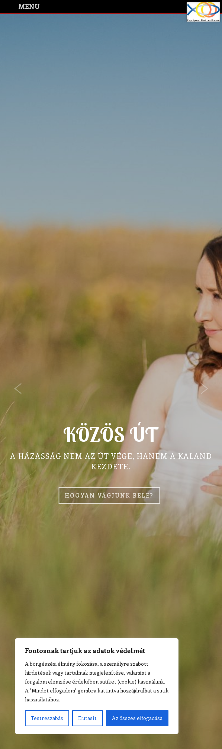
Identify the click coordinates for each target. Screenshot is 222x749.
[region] (96, 686)
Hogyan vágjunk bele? (109, 495)
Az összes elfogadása (137, 717)
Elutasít (87, 717)
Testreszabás (47, 717)
